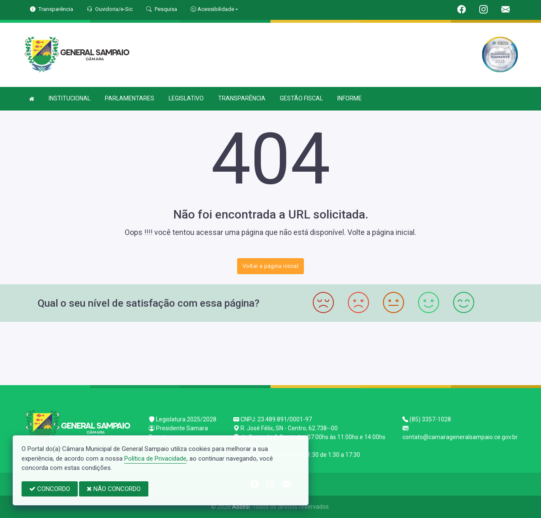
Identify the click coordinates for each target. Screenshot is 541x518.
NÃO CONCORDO (114, 489)
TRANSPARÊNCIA (241, 98)
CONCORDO (49, 489)
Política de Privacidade (155, 458)
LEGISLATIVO (186, 98)
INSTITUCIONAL (69, 98)
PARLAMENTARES (129, 98)
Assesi (241, 506)
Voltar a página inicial (270, 266)
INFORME (349, 98)
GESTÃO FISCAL (301, 98)
